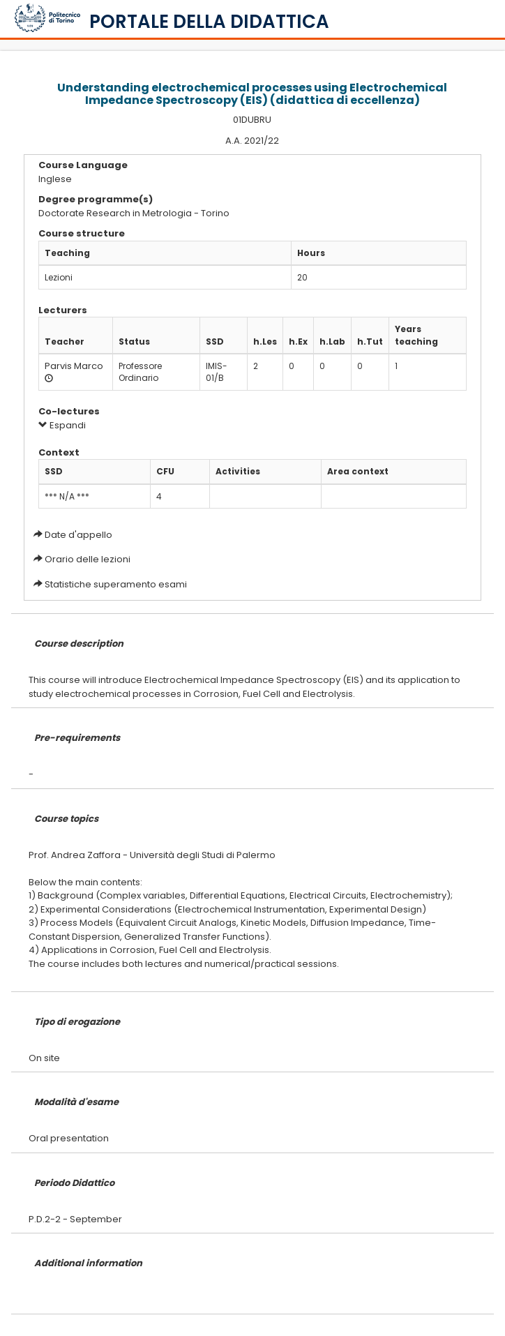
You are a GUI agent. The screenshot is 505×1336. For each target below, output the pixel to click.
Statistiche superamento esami (116, 584)
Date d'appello (78, 534)
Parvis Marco (74, 366)
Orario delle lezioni (87, 559)
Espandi (62, 425)
